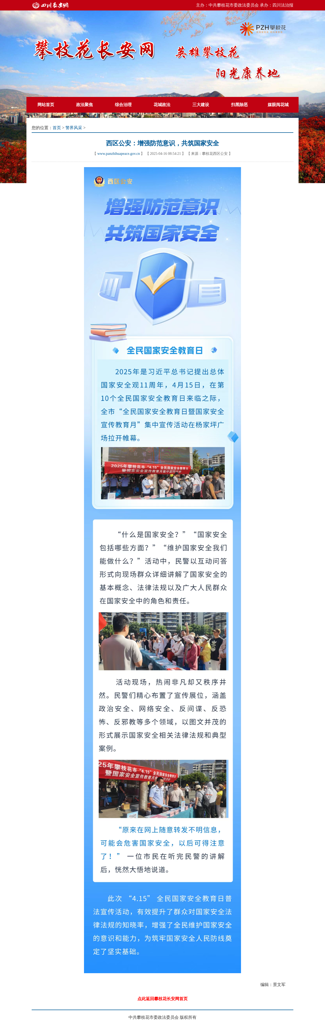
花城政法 (162, 104)
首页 (57, 127)
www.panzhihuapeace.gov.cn (118, 154)
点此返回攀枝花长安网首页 (162, 998)
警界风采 (73, 127)
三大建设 (200, 104)
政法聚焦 (84, 104)
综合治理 (123, 104)
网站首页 (45, 104)
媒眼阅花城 (278, 104)
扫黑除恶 (239, 104)
